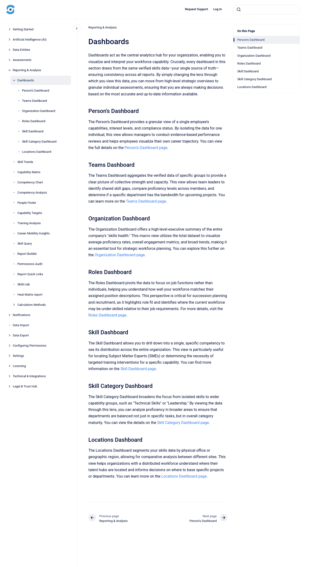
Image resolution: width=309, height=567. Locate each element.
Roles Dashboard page (107, 315)
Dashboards (25, 80)
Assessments (22, 60)
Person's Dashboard (35, 90)
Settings (18, 356)
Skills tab (23, 284)
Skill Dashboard (32, 131)
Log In (217, 9)
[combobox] (266, 9)
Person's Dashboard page (145, 147)
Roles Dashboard (33, 121)
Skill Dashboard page (138, 369)
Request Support (196, 9)
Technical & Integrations (29, 376)
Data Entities (21, 49)
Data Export (21, 335)
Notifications (21, 315)
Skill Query (24, 243)
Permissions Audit (29, 264)
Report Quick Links (30, 274)
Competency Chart (30, 182)
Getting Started (23, 29)
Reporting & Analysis (27, 70)
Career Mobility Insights (33, 233)
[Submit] (238, 9)
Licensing (19, 366)
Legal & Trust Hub (25, 386)
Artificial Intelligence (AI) (30, 39)
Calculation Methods (31, 305)
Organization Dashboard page (120, 255)
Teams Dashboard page (146, 201)
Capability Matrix (28, 172)
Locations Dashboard (36, 151)
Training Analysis (29, 223)
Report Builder (27, 254)
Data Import (21, 325)
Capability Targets (29, 213)
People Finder (26, 202)
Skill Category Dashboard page (183, 422)
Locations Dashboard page (184, 476)
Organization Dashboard (38, 111)
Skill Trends (25, 162)
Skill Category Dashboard (39, 141)
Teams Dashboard (34, 100)
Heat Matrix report (30, 294)
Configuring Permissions (30, 345)
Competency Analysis (32, 192)
